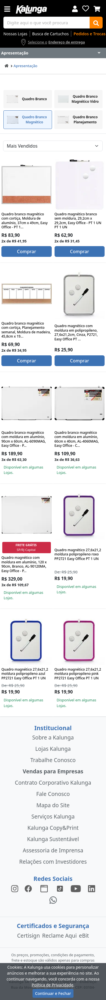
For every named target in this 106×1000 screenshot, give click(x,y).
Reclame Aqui (59, 935)
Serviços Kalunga (53, 816)
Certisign (28, 935)
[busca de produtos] (46, 23)
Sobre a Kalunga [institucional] (53, 737)
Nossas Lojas (15, 33)
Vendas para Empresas (53, 771)
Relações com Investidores (53, 861)
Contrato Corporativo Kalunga (53, 782)
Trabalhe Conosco (52, 760)
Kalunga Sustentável (53, 839)
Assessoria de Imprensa (53, 850)
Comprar (26, 251)
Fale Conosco (53, 794)
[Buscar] (96, 23)
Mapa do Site (53, 805)
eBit (84, 935)
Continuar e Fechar (53, 993)
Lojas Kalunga (53, 748)
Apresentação (25, 65)
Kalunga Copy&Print (53, 827)
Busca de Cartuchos (50, 33)
